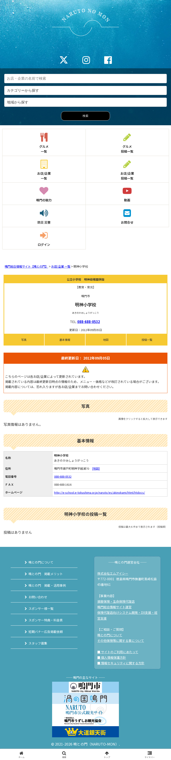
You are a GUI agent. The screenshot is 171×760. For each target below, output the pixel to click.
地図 (105, 340)
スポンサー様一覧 (40, 608)
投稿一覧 (147, 340)
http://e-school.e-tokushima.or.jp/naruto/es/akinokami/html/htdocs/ (99, 492)
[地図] (96, 468)
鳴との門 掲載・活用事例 (47, 585)
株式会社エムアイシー (112, 573)
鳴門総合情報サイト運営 (114, 607)
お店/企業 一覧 (60, 266)
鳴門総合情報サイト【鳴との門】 (26, 266)
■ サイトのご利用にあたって (117, 652)
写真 (23, 340)
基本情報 (64, 340)
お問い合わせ (37, 597)
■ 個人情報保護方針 (111, 657)
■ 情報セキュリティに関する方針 (121, 663)
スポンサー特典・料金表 (45, 620)
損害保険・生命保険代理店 (116, 601)
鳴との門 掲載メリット (45, 574)
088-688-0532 (88, 321)
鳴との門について (40, 562)
